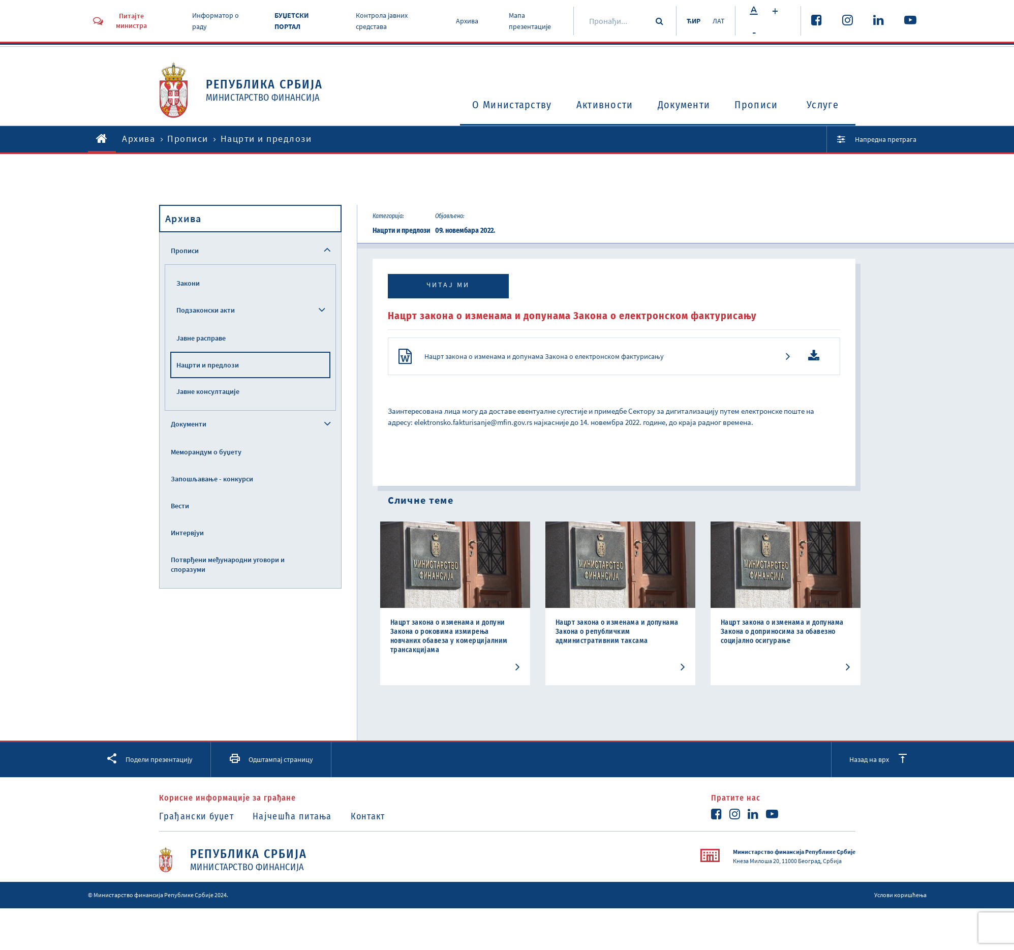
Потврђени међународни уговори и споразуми (228, 564)
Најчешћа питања (292, 816)
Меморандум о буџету (206, 451)
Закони (188, 283)
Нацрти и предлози (207, 365)
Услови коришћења (900, 895)
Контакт (368, 816)
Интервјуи (187, 532)
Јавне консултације (207, 391)
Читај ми (448, 284)
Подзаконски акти (205, 310)
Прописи (756, 105)
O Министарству (511, 105)
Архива (467, 20)
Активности (604, 105)
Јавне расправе (201, 338)
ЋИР (693, 20)
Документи (684, 105)
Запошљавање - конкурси (212, 478)
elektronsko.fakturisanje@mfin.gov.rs (473, 422)
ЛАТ (719, 20)
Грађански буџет (196, 816)
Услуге (823, 105)
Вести (180, 505)
